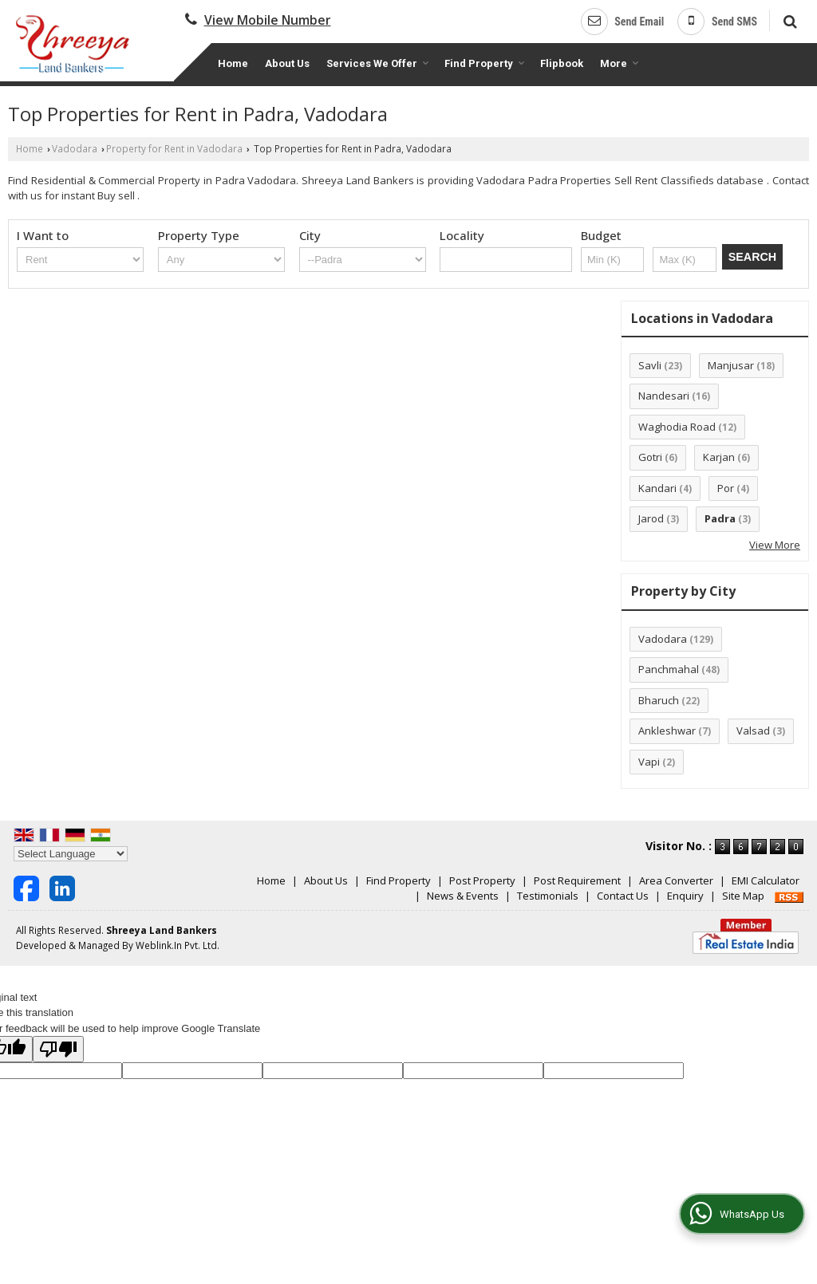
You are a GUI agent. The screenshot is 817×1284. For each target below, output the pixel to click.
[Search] (788, 20)
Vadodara (74, 148)
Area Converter (676, 880)
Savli (649, 365)
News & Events (463, 895)
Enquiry (685, 895)
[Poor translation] (58, 1049)
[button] (267, 20)
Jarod (651, 518)
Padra (720, 518)
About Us (287, 63)
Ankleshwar (667, 730)
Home (233, 63)
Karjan (719, 457)
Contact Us (623, 895)
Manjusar (731, 365)
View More (774, 545)
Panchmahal (668, 669)
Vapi (649, 761)
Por (725, 488)
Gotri (650, 457)
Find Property (484, 63)
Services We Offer (377, 63)
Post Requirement (577, 880)
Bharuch (658, 700)
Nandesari (663, 395)
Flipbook (561, 63)
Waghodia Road (677, 426)
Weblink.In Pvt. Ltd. (177, 945)
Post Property (482, 880)
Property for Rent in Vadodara (174, 148)
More (619, 63)
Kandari (657, 488)
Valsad (753, 730)
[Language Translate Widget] (71, 853)
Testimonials (547, 895)
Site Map (743, 895)
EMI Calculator (765, 880)
